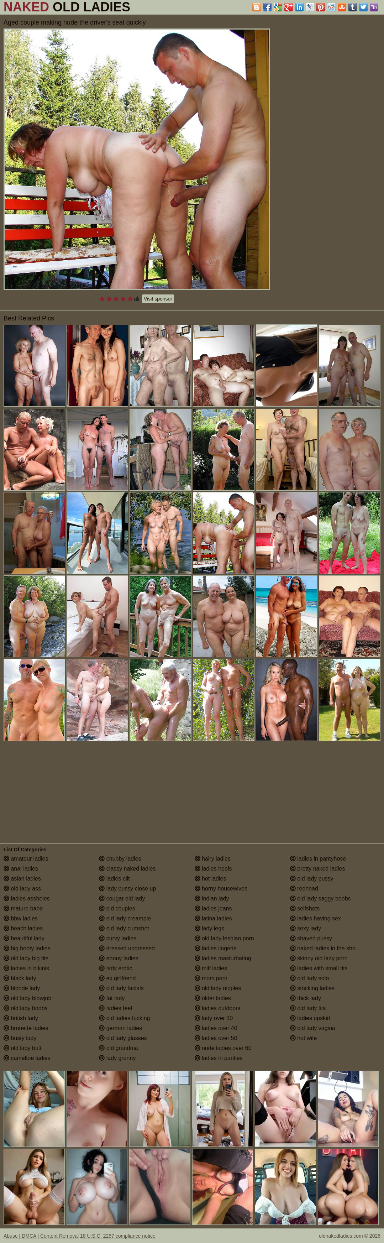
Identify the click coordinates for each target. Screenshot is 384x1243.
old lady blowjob (27, 998)
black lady (20, 978)
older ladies (213, 998)
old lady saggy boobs (320, 898)
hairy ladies (213, 859)
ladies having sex (315, 918)
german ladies (120, 1028)
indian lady (212, 898)
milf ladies (211, 968)
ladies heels (213, 869)
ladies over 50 (216, 1038)
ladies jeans (213, 908)
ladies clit (114, 879)
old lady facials (121, 988)
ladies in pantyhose (318, 859)
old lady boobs (26, 1008)
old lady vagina (312, 1028)
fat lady (112, 998)
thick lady (305, 998)
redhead (304, 889)
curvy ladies (117, 938)
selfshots (305, 908)
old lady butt (23, 1048)
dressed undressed (127, 948)
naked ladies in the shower (327, 948)
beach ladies (23, 928)
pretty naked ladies (317, 869)
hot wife (303, 1038)
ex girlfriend (117, 978)
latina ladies (213, 918)
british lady (21, 1018)
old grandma (118, 1048)
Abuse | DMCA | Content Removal (41, 1236)
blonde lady (22, 988)
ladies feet (115, 1008)
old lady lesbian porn (224, 938)
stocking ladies (312, 988)
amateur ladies (26, 859)
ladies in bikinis (26, 968)
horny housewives (221, 889)
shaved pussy (311, 938)
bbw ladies (21, 918)
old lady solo (309, 978)
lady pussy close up (127, 889)
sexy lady (305, 928)
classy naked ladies (127, 869)
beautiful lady (24, 938)
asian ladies (22, 879)
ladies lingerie (216, 948)
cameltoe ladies (27, 1058)
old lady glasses (123, 1038)
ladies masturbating (223, 958)
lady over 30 (214, 1018)
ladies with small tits (319, 968)
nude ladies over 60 (223, 1048)
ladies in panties (219, 1058)
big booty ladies (27, 948)
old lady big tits (26, 958)
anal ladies (21, 869)
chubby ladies (120, 859)
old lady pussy (311, 879)
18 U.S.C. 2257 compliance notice (118, 1236)
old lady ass (22, 889)
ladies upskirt (310, 1018)
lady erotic (115, 968)
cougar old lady (122, 898)
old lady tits (308, 1008)
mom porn (211, 978)
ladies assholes (27, 898)
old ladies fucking (124, 1018)
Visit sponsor (158, 299)
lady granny (117, 1058)
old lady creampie (125, 918)
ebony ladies (118, 958)
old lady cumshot (124, 928)
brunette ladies (26, 1028)
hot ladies (210, 879)
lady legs (210, 928)
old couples (117, 908)
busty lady (20, 1038)
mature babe (23, 908)
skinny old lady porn (319, 958)
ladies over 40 (216, 1028)
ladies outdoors (218, 1008)
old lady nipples (218, 988)
